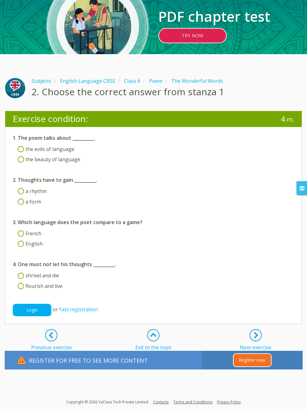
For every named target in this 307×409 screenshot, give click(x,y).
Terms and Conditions (192, 402)
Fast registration (78, 309)
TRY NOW (192, 35)
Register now (252, 360)
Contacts (161, 402)
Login (32, 310)
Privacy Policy (229, 402)
